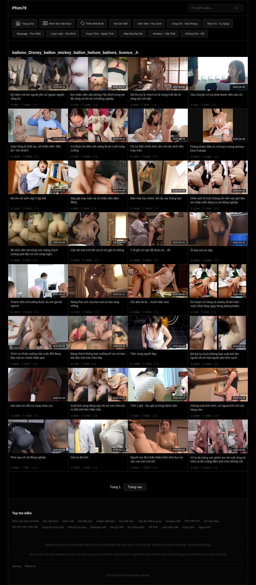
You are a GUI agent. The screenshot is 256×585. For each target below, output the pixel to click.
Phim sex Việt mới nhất (25, 521)
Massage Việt (98, 527)
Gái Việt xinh (85, 521)
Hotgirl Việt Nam (105, 521)
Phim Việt (68, 521)
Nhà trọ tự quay (77, 527)
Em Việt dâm (126, 521)
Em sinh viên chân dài (25, 526)
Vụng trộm (188, 527)
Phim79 (19, 8)
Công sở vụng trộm (53, 527)
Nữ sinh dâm (211, 521)
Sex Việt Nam (51, 521)
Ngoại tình (204, 527)
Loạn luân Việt (170, 527)
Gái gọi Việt (117, 527)
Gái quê (153, 526)
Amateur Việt (173, 521)
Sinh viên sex (192, 520)
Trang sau (135, 487)
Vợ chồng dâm (136, 527)
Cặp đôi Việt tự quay (150, 521)
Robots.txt (30, 566)
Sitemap (16, 566)
